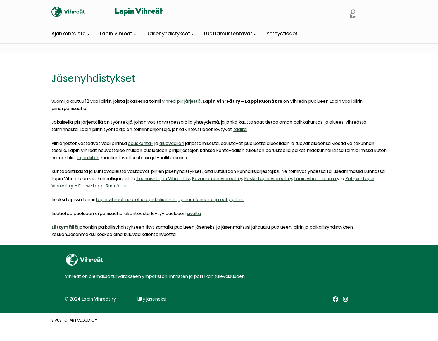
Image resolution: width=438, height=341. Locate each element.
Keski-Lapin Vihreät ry (268, 178)
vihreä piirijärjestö (181, 101)
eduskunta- (140, 143)
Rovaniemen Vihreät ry (217, 178)
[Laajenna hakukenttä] (353, 12)
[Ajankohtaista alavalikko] (88, 33)
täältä (240, 129)
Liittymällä (64, 227)
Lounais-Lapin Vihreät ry (163, 178)
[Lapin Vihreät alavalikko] (135, 33)
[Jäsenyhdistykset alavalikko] (192, 33)
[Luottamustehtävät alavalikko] (254, 33)
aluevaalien (171, 143)
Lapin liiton (88, 157)
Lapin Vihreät (139, 12)
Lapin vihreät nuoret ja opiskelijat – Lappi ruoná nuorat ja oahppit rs (170, 199)
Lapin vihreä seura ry (316, 178)
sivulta (194, 213)
